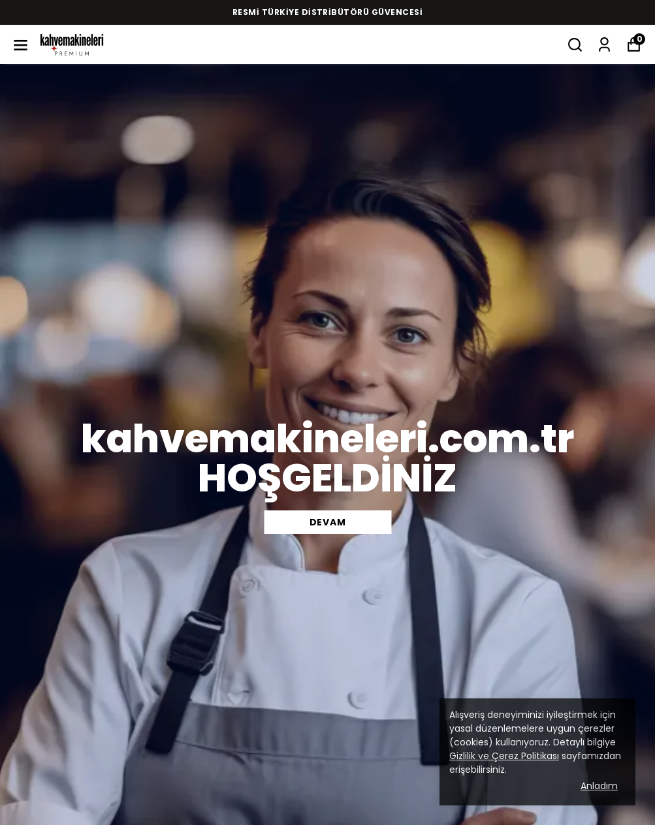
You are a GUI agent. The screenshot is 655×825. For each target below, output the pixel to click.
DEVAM (328, 522)
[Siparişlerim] (604, 45)
